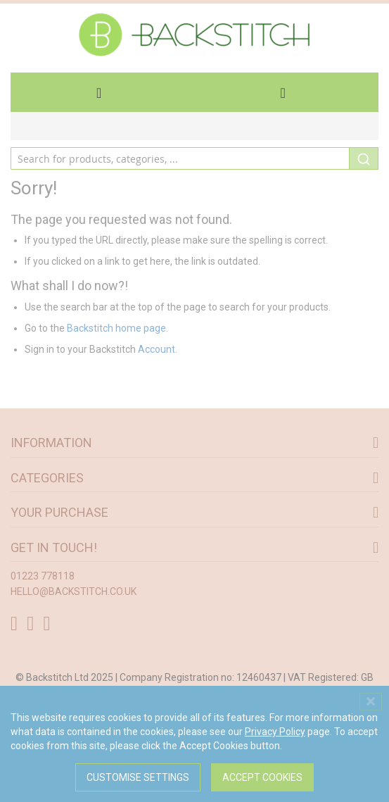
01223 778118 (43, 576)
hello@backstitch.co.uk (73, 591)
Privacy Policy (275, 731)
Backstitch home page (116, 328)
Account (156, 349)
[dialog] (194, 744)
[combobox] (194, 158)
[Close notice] (370, 701)
